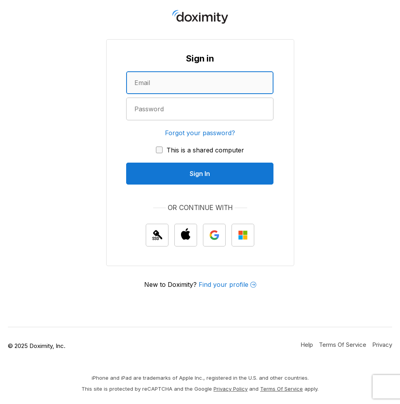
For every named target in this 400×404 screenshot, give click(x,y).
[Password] (199, 109)
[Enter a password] (199, 109)
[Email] (199, 82)
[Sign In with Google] (214, 235)
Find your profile (227, 284)
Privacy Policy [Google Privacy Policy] (231, 389)
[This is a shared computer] (200, 150)
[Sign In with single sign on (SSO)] (157, 235)
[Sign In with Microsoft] (243, 235)
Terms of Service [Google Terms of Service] (281, 389)
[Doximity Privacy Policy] (382, 344)
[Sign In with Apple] (185, 235)
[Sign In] (199, 174)
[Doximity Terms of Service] (342, 344)
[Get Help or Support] (306, 344)
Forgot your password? (200, 133)
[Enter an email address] (199, 82)
